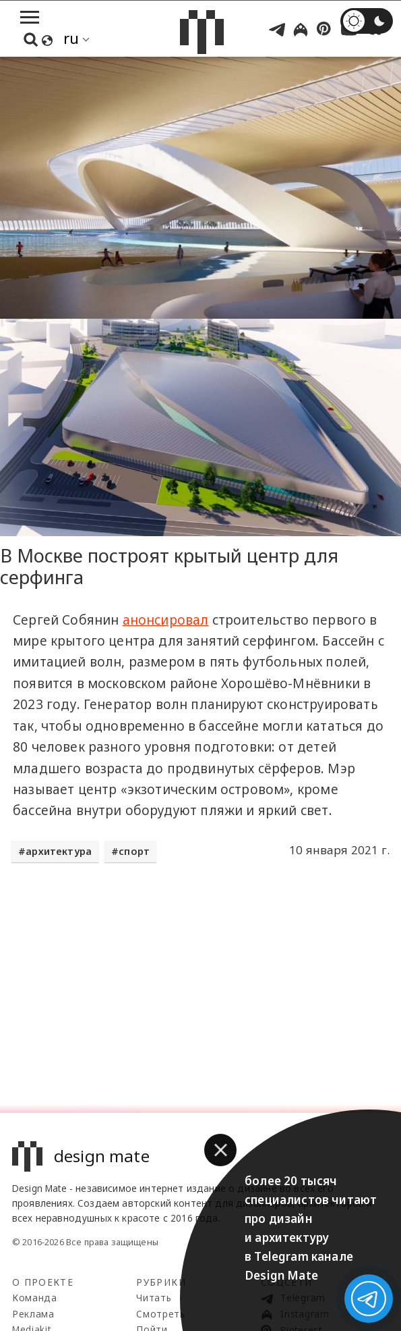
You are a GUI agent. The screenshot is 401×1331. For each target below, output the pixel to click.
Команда (34, 1297)
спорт (134, 851)
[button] (220, 1150)
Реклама (33, 1313)
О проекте (42, 1282)
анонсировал (166, 620)
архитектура (59, 851)
